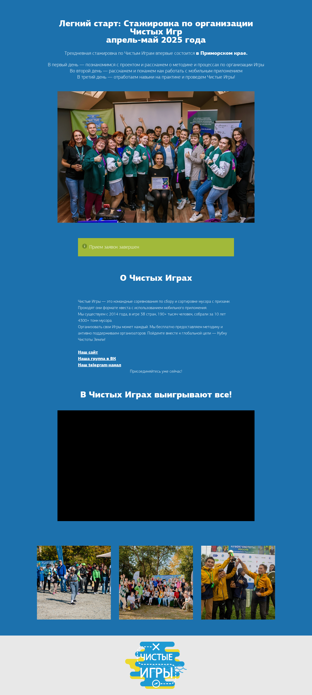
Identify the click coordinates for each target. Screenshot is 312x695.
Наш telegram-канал (99, 365)
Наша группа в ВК (97, 359)
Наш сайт (88, 352)
